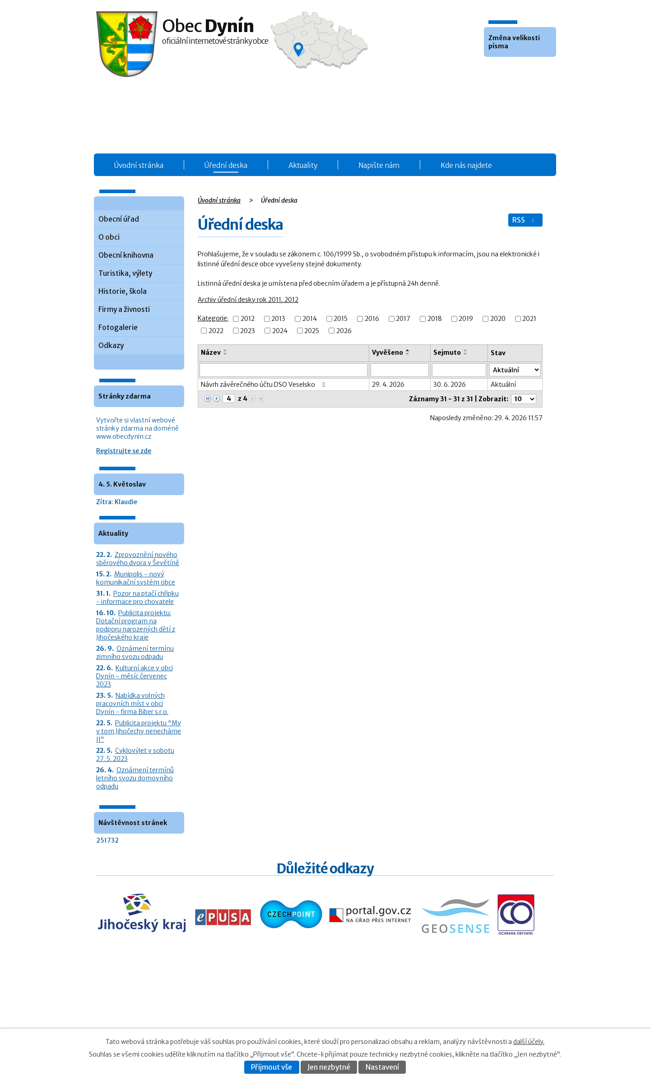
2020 (498, 319)
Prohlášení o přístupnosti (465, 1019)
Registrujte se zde (123, 451)
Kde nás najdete (466, 165)
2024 (280, 331)
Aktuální (503, 384)
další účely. (528, 1042)
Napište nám (378, 165)
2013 (278, 319)
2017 (403, 319)
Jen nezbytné (328, 1067)
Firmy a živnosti (124, 309)
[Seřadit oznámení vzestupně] (226, 350)
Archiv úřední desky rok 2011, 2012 (248, 300)
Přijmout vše (271, 1067)
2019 (466, 319)
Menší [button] (492, 70)
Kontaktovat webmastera (483, 1009)
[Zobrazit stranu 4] (229, 398)
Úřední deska (225, 165)
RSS (524, 220)
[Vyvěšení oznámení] (400, 370)
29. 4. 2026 (388, 384)
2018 (434, 319)
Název (211, 352)
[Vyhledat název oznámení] (283, 370)
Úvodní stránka (138, 165)
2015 (341, 319)
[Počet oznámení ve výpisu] (523, 399)
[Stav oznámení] (515, 369)
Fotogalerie (118, 327)
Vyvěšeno (387, 352)
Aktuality (302, 165)
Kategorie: (213, 318)
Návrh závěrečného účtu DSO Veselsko (264, 384)
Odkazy (111, 345)
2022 (216, 331)
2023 (247, 331)
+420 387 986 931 (146, 1015)
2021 (529, 319)
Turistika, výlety (125, 273)
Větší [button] (516, 70)
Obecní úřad (118, 219)
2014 (309, 319)
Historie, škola (122, 291)
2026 (344, 331)
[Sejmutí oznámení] (459, 370)
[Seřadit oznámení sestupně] (226, 354)
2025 (311, 331)
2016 (372, 319)
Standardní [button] (504, 70)
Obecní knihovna (125, 255)
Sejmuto (447, 352)
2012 (248, 319)
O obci (109, 237)
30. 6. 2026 (449, 384)
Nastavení (382, 1067)
